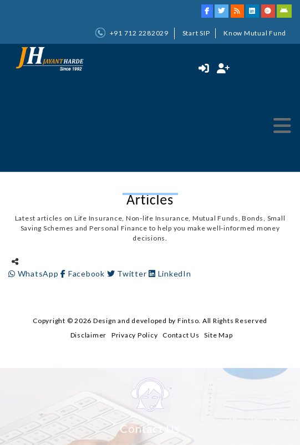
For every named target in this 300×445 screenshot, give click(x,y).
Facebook (83, 273)
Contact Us (181, 335)
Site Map (218, 335)
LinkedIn (170, 273)
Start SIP (196, 33)
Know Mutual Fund (254, 33)
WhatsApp (34, 273)
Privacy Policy (134, 335)
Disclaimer (88, 335)
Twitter (128, 273)
